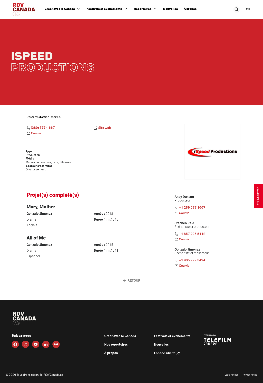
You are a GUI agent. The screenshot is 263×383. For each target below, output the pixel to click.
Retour (131, 280)
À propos (190, 8)
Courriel (34, 133)
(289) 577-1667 (41, 128)
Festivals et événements (107, 8)
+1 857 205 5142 (190, 234)
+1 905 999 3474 (190, 260)
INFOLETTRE (258, 196)
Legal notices (231, 375)
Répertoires (146, 8)
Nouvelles (170, 8)
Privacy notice (250, 375)
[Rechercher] (237, 9)
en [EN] (248, 9)
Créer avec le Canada (62, 8)
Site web (102, 128)
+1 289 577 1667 (190, 207)
